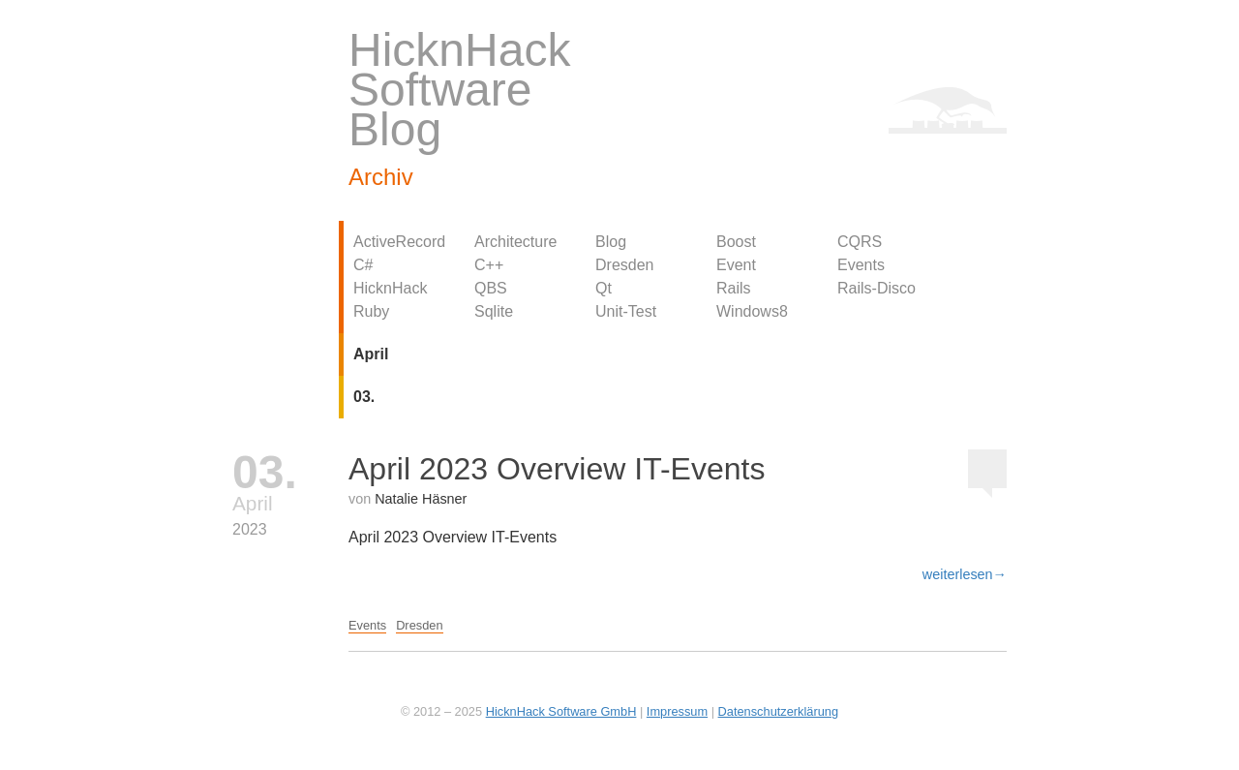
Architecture (515, 241)
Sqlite (493, 311)
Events (861, 265)
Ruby (371, 311)
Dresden (624, 265)
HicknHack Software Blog (459, 89)
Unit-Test (625, 311)
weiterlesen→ (964, 574)
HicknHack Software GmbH (561, 711)
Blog (610, 241)
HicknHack (390, 288)
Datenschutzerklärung (778, 711)
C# (363, 265)
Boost (736, 241)
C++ (488, 265)
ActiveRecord (399, 241)
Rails (733, 288)
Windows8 (752, 311)
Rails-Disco (876, 288)
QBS (490, 288)
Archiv (380, 177)
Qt (603, 288)
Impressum (677, 711)
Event (736, 265)
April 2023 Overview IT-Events (556, 468)
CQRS (859, 241)
